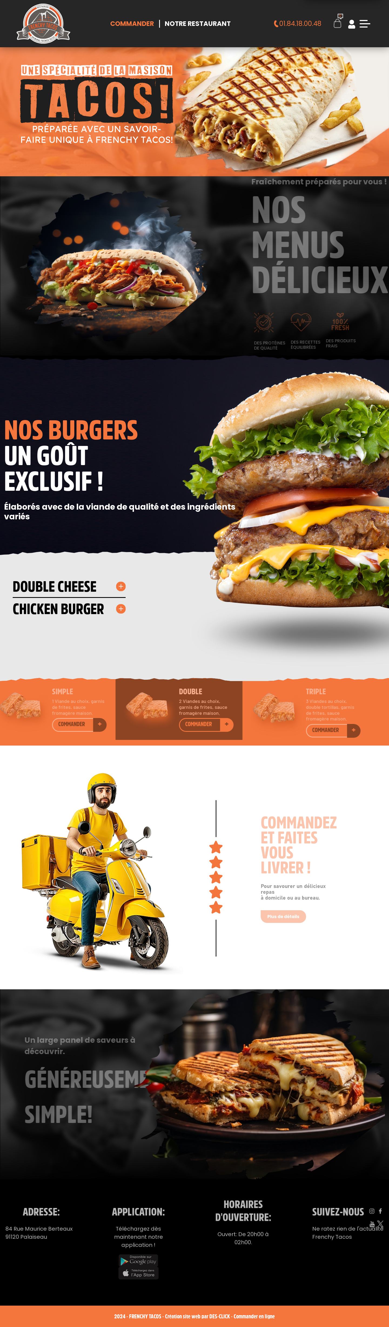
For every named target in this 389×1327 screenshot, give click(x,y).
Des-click (219, 1316)
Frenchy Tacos (145, 1316)
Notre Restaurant (198, 23)
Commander (132, 23)
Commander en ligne (254, 1316)
